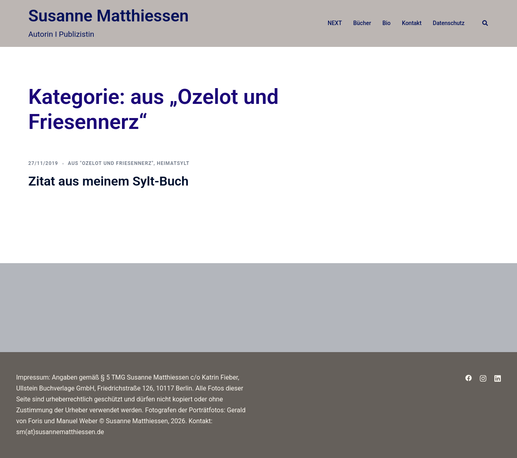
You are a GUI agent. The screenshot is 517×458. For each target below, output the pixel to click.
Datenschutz (448, 23)
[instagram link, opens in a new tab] (483, 377)
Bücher (362, 23)
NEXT (335, 23)
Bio (386, 23)
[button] (485, 23)
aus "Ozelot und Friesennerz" (110, 163)
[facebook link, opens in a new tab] (468, 377)
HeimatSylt (173, 163)
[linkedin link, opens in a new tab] (497, 377)
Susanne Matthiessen (108, 15)
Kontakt (412, 23)
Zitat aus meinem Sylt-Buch (108, 181)
